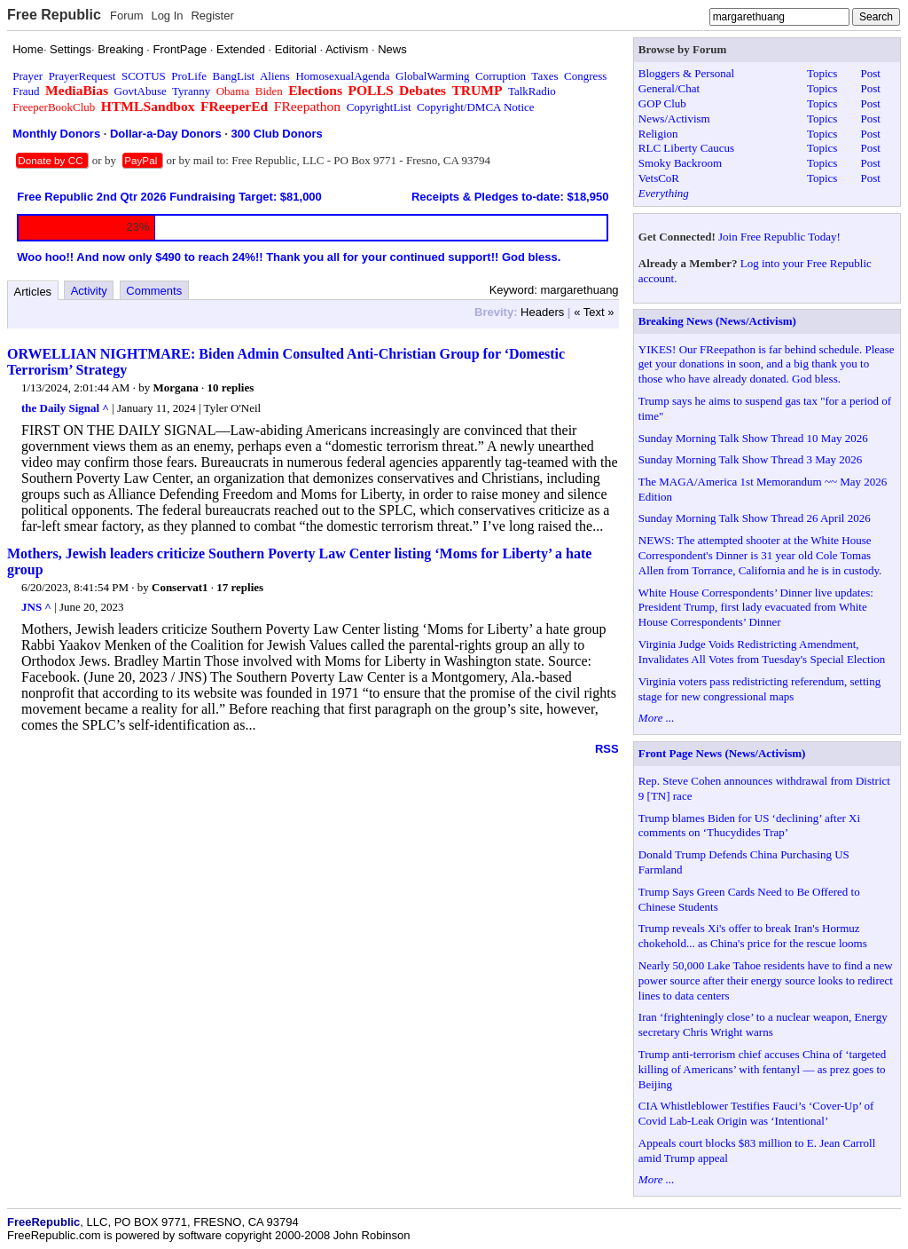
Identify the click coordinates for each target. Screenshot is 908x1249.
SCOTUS (143, 76)
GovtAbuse (140, 91)
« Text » (594, 312)
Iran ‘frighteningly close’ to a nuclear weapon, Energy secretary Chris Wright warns (763, 1024)
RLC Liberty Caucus (686, 147)
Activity (89, 290)
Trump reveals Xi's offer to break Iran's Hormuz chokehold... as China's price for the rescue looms (752, 935)
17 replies (239, 587)
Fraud (25, 91)
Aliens (275, 76)
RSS (607, 748)
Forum (127, 15)
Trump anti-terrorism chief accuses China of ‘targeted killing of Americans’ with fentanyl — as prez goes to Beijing (762, 1069)
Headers (542, 312)
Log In (167, 15)
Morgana (175, 387)
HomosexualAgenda (342, 76)
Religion (658, 133)
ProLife (189, 76)
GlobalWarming (432, 76)
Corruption (500, 76)
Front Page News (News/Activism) (722, 753)
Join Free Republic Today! (779, 236)
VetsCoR (658, 178)
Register (212, 15)
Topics (822, 73)
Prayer (27, 76)
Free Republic (54, 14)
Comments (154, 290)
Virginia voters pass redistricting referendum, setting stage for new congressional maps (759, 689)
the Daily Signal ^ (65, 408)
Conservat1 (180, 587)
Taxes (544, 76)
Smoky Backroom (680, 163)
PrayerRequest (82, 76)
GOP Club (662, 103)
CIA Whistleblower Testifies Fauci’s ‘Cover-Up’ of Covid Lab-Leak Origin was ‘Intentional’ (756, 1113)
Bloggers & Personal (686, 73)
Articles (33, 291)
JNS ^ (36, 606)
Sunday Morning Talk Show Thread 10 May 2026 (753, 438)
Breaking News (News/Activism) (717, 321)
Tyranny (191, 91)
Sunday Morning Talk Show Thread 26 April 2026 (754, 518)
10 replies (230, 387)
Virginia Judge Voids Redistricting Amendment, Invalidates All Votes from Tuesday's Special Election (761, 651)
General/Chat (669, 88)
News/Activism (674, 118)
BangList (234, 76)
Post (870, 73)
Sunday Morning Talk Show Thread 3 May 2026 (750, 459)
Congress (585, 76)
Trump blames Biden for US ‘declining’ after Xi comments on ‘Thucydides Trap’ (749, 825)
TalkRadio (532, 91)
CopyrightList (379, 107)
